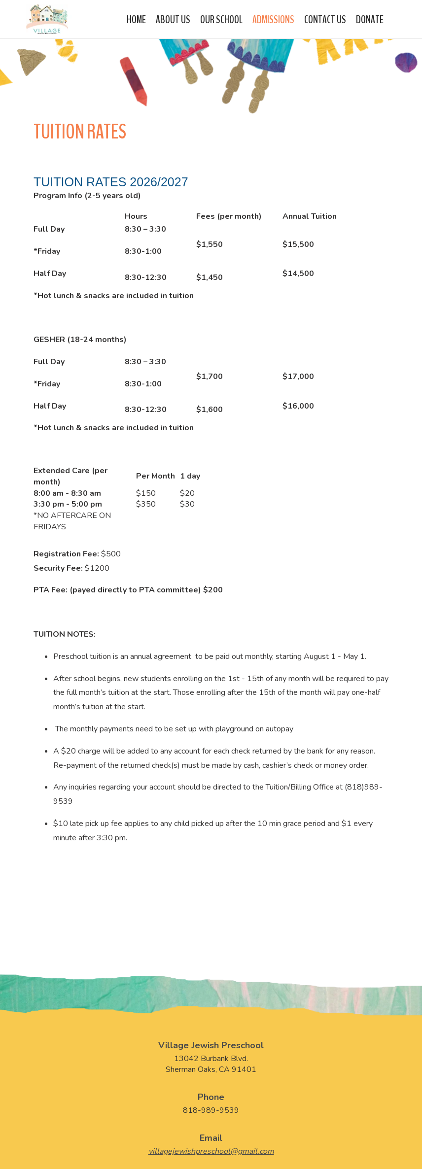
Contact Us (325, 18)
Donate (370, 18)
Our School (221, 18)
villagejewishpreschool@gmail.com (211, 1151)
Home (136, 18)
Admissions (273, 18)
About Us (173, 18)
